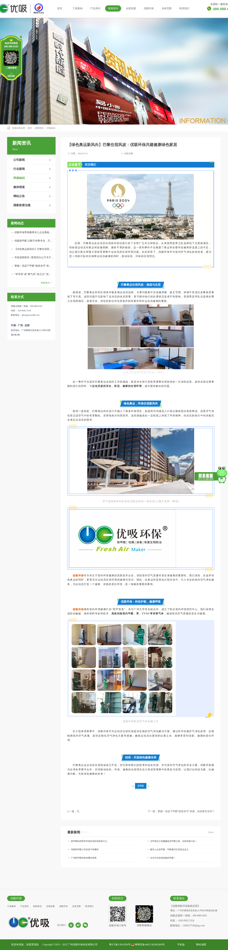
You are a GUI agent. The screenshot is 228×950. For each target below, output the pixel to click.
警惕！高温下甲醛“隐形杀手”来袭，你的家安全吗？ (34, 265)
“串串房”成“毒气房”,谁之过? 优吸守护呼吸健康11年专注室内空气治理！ (34, 274)
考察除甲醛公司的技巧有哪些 (85, 849)
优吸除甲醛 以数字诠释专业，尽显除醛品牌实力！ (34, 240)
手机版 (180, 944)
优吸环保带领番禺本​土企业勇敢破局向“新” (34, 232)
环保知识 (51, 128)
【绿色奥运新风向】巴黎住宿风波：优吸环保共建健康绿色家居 (34, 249)
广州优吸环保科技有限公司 (83, 944)
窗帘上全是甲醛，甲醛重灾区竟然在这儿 (169, 849)
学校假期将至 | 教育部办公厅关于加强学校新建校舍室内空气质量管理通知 (34, 257)
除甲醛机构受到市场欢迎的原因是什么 (89, 841)
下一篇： (181, 811)
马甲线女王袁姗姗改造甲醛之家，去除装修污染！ (173, 841)
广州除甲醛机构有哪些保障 (84, 858)
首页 (59, 8)
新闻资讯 (39, 128)
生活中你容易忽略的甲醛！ (163, 858)
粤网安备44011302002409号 (150, 944)
